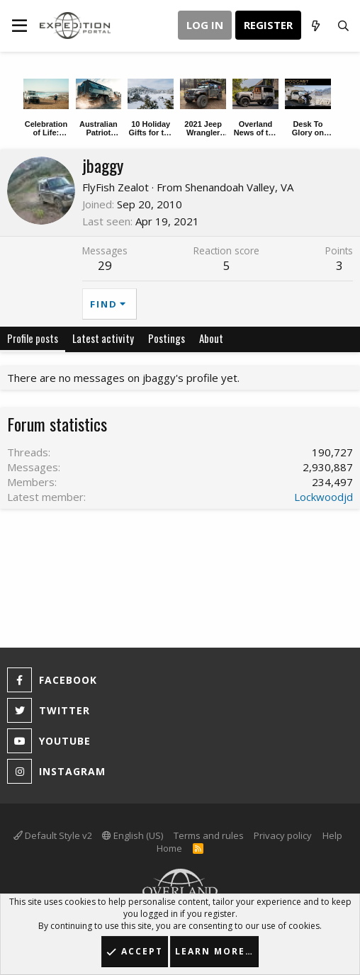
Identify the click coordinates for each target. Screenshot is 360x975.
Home (169, 848)
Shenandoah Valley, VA (239, 187)
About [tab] (211, 338)
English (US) (132, 835)
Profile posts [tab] (32, 338)
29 (105, 265)
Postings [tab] (166, 338)
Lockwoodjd (323, 497)
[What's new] (315, 25)
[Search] (343, 25)
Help (332, 835)
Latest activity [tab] (103, 338)
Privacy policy (283, 835)
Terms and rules (209, 835)
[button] (19, 26)
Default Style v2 (52, 835)
